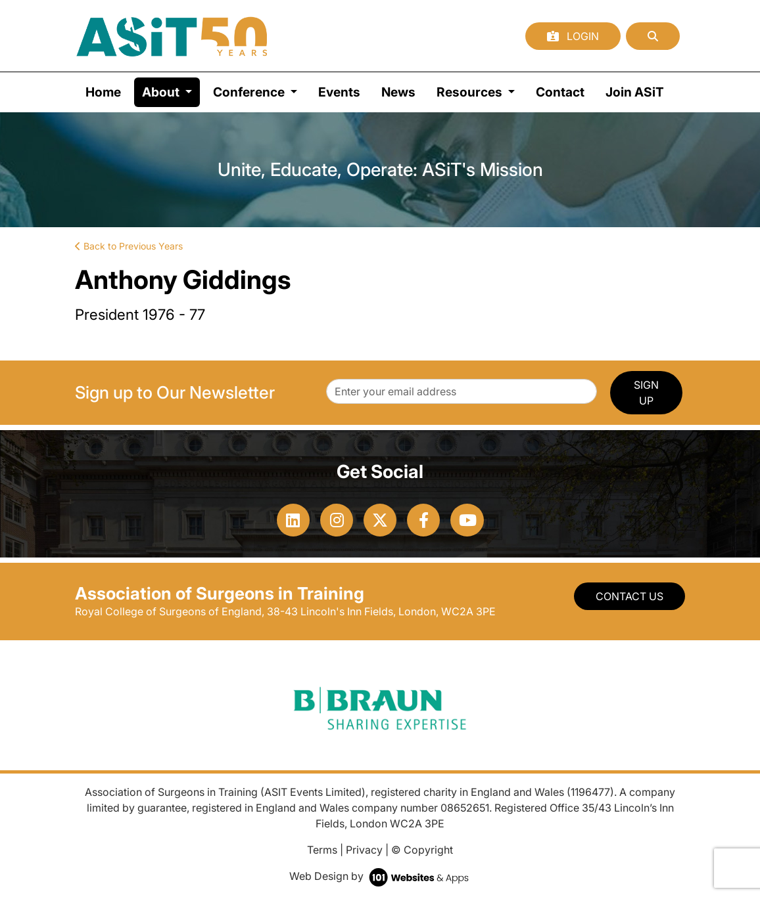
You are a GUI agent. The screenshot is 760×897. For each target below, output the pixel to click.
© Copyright (422, 849)
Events (339, 92)
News (398, 92)
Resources (471, 92)
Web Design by (380, 876)
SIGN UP (646, 392)
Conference (250, 92)
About (171, 91)
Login (573, 36)
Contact (560, 92)
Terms (322, 849)
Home (103, 92)
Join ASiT (635, 92)
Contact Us (629, 596)
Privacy (364, 849)
